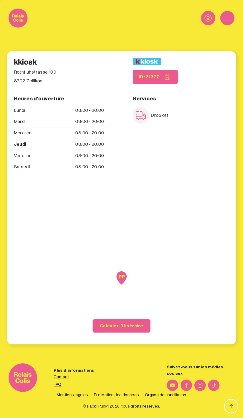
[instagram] (200, 385)
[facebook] (186, 385)
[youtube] (172, 385)
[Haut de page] (231, 406)
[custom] (214, 385)
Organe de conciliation (165, 395)
